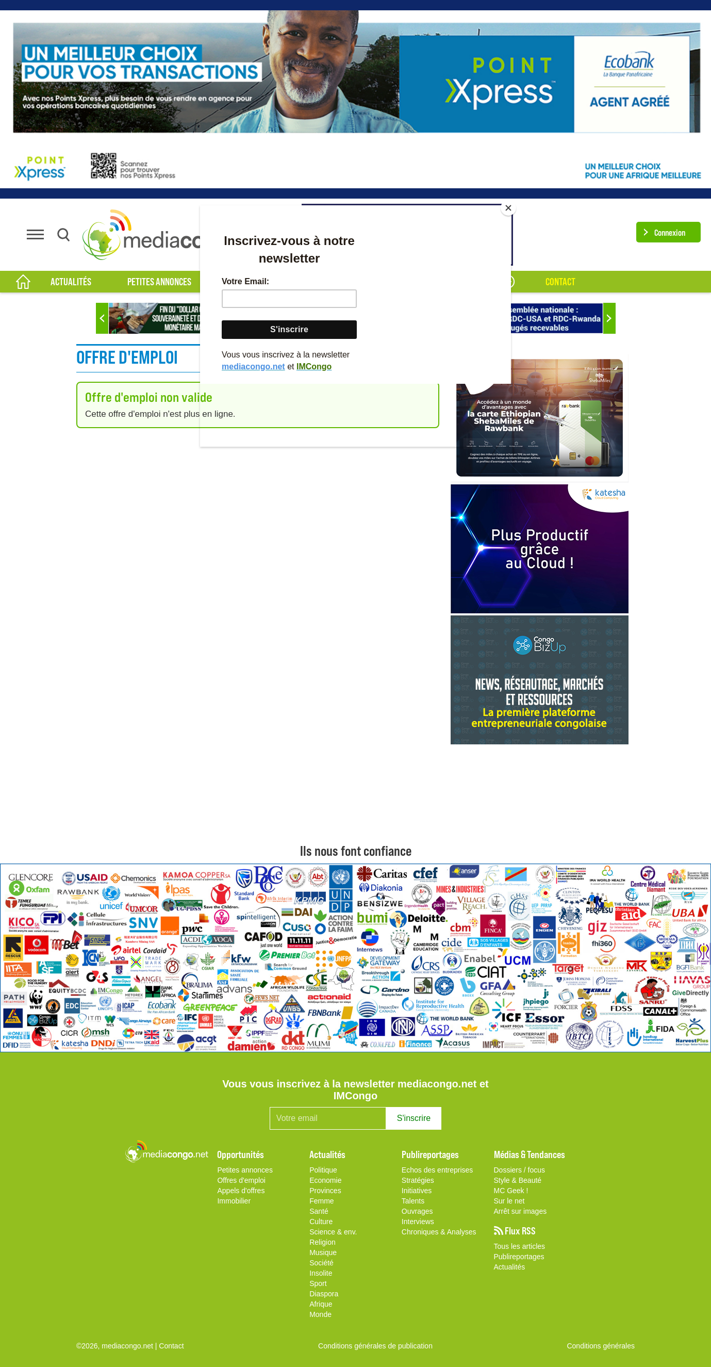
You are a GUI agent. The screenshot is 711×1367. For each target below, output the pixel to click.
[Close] (508, 208)
